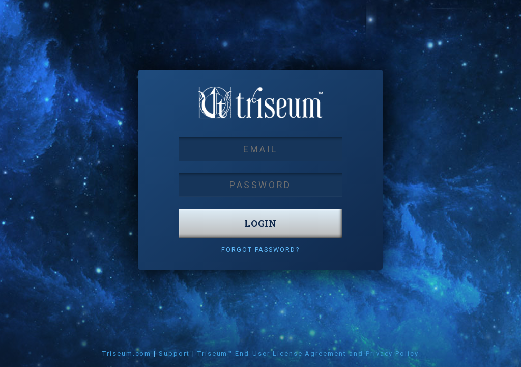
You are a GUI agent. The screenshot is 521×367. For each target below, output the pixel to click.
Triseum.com (126, 353)
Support (174, 353)
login (260, 223)
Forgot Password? (260, 249)
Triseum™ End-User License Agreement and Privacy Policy (308, 353)
